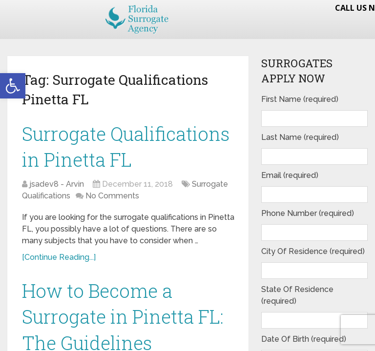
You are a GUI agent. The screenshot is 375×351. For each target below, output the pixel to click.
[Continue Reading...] (59, 257)
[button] (12, 85)
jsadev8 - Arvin (56, 184)
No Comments (112, 195)
